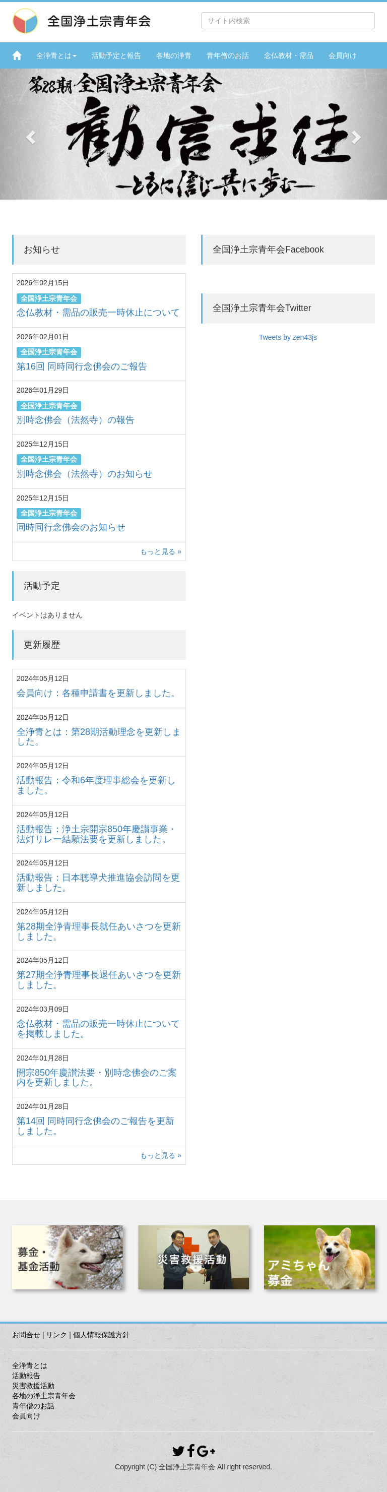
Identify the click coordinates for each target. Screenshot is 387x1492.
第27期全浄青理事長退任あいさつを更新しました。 (99, 980)
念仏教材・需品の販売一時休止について (98, 312)
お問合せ (26, 1335)
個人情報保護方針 (101, 1335)
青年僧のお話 (228, 55)
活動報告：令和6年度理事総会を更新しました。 (96, 785)
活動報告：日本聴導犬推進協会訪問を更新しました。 (98, 883)
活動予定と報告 (116, 55)
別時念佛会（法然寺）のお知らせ (85, 474)
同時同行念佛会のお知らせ (71, 527)
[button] (29, 134)
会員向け (343, 55)
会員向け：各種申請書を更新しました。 (98, 693)
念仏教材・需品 (288, 55)
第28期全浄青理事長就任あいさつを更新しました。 (99, 931)
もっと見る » (160, 551)
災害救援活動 (33, 1386)
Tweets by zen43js (288, 337)
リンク (56, 1335)
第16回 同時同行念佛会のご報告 (82, 366)
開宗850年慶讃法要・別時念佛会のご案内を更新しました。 (97, 1078)
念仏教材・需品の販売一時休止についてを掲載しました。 (98, 1029)
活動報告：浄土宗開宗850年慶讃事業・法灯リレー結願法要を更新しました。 (97, 834)
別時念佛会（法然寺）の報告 (76, 420)
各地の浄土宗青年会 (44, 1396)
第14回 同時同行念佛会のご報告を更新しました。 (95, 1126)
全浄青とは (56, 55)
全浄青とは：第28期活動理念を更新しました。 (99, 737)
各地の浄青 (173, 55)
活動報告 (26, 1376)
